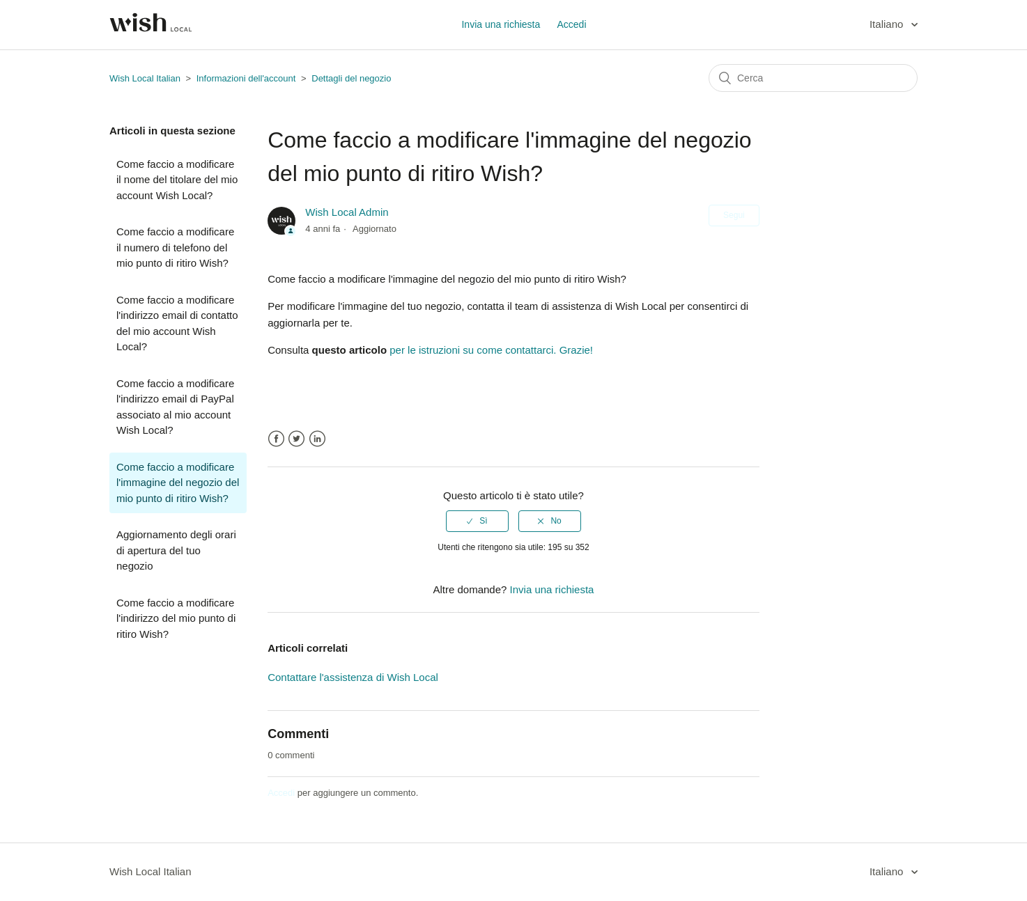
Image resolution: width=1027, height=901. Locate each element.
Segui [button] (734, 215)
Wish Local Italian (144, 78)
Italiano (888, 24)
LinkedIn (317, 439)
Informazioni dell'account (246, 78)
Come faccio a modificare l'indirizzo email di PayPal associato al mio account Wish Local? (175, 407)
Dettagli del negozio (351, 78)
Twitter (296, 439)
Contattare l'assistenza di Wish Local (353, 677)
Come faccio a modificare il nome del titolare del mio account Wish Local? (177, 179)
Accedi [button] (571, 24)
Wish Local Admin (346, 212)
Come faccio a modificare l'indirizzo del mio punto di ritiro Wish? (175, 618)
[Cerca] (813, 78)
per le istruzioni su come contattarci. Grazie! (490, 350)
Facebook (276, 439)
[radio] (477, 520)
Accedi (281, 793)
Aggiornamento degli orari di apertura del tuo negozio (176, 550)
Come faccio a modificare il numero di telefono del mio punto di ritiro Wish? (175, 247)
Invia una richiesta (500, 24)
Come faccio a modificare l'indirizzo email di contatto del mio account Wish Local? (177, 323)
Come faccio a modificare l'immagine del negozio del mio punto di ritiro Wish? (177, 482)
